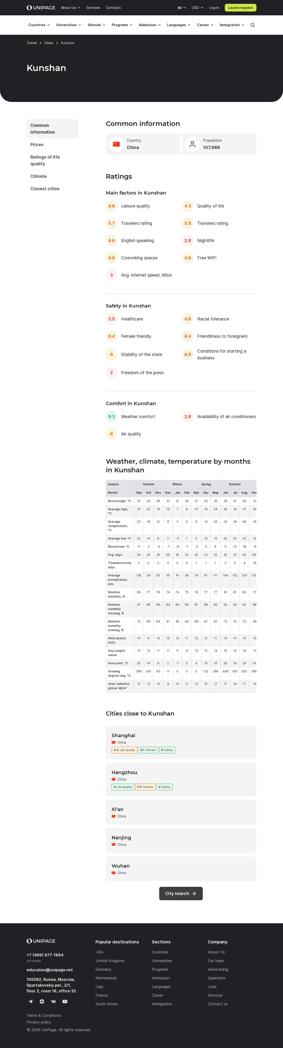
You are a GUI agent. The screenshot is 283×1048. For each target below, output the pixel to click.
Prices (37, 144)
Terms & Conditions (44, 1015)
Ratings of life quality (45, 160)
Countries (36, 25)
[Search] (252, 25)
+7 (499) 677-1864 (45, 955)
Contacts (113, 8)
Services (93, 8)
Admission (147, 25)
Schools (94, 25)
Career (203, 25)
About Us (68, 8)
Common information (42, 129)
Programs (120, 25)
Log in (214, 8)
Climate (38, 176)
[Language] (182, 8)
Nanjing (121, 838)
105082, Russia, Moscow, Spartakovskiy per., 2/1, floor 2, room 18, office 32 (51, 985)
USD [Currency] (195, 8)
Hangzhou (124, 772)
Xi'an (118, 809)
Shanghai (123, 735)
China (121, 742)
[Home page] (41, 7)
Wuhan (121, 866)
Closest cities (45, 188)
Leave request (240, 8)
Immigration (230, 25)
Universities (66, 25)
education (50, 969)
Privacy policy (39, 1022)
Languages (176, 25)
